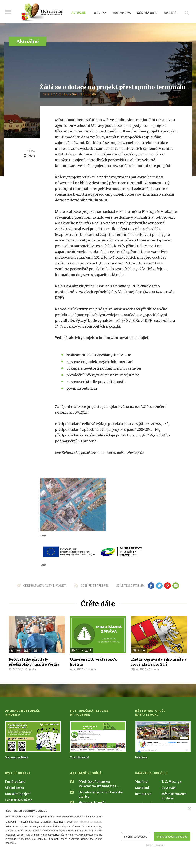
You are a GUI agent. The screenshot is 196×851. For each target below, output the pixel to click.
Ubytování (168, 788)
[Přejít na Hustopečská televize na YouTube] (98, 736)
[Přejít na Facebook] (163, 736)
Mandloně (142, 788)
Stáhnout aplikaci (16, 757)
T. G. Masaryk (171, 782)
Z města (29, 155)
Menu (8, 12)
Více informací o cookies (87, 821)
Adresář (170, 13)
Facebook (141, 757)
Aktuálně (78, 13)
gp (167, 585)
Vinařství (141, 782)
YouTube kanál (79, 757)
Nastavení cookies (155, 845)
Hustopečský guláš (92, 803)
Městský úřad (147, 13)
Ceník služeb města (18, 800)
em (176, 585)
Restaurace (143, 794)
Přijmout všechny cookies (172, 836)
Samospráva (122, 13)
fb (151, 585)
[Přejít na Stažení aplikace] (33, 736)
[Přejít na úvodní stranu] (41, 12)
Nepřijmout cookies (135, 836)
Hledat (187, 13)
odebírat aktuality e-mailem (44, 585)
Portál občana (15, 782)
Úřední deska (14, 788)
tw (159, 585)
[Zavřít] (189, 808)
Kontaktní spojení (17, 794)
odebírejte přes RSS (94, 585)
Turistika (99, 13)
